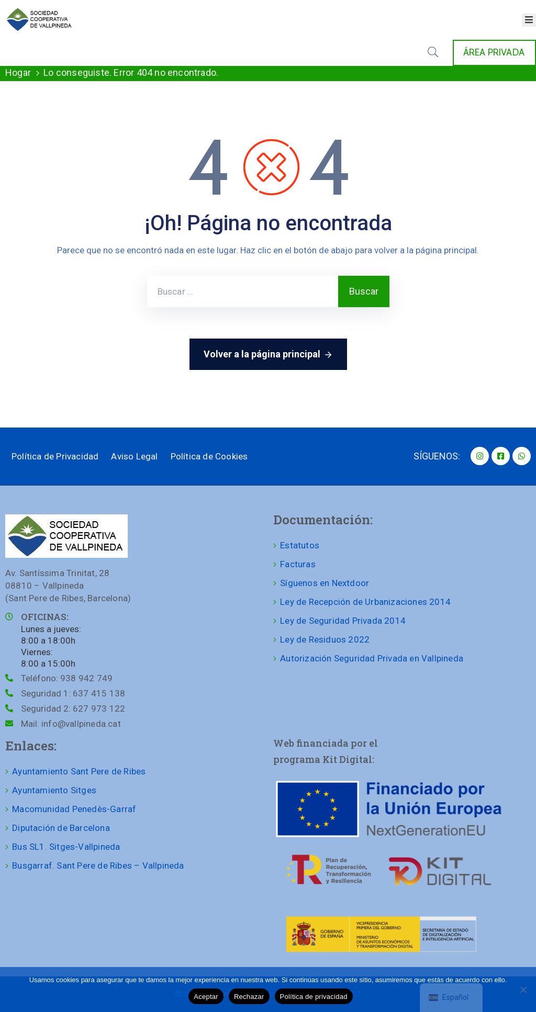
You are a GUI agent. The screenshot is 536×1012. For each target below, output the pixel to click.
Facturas (298, 564)
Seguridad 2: (73, 708)
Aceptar (206, 996)
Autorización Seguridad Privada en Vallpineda (371, 658)
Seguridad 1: (73, 693)
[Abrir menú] (529, 20)
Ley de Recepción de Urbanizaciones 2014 (365, 602)
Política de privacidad (314, 996)
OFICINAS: (45, 617)
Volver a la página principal (268, 354)
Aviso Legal (134, 456)
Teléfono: (67, 678)
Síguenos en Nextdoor (324, 583)
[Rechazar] (523, 989)
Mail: (71, 723)
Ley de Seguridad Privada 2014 (343, 620)
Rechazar (249, 996)
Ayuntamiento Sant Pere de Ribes (79, 771)
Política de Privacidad (55, 456)
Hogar (18, 72)
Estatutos (299, 545)
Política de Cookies (209, 456)
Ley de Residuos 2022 (325, 639)
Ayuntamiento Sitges (54, 790)
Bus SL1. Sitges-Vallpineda (66, 846)
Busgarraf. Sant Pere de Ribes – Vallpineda (98, 865)
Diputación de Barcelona (61, 828)
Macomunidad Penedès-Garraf (74, 809)
